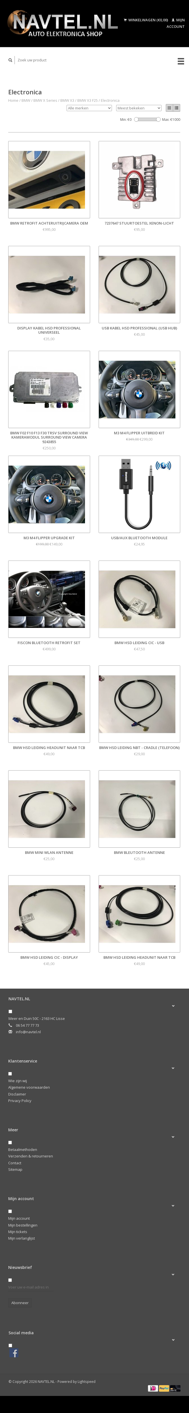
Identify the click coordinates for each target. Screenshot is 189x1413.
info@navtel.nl (28, 1031)
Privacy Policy (19, 1100)
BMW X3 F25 (87, 100)
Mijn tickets (17, 1231)
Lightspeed (86, 1381)
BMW (26, 100)
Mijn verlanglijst (21, 1238)
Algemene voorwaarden (29, 1087)
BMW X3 (67, 100)
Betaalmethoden (22, 1149)
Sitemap (15, 1169)
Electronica (110, 100)
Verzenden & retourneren (30, 1156)
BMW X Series (45, 100)
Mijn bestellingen (22, 1225)
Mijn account (19, 1218)
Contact (14, 1162)
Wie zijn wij (17, 1080)
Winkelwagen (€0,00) (146, 19)
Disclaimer (17, 1094)
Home (13, 100)
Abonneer (20, 1302)
